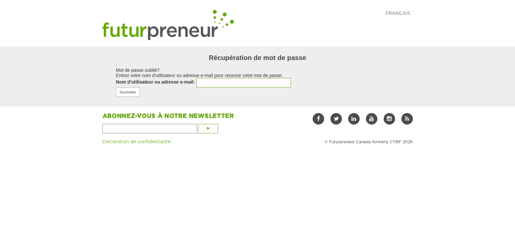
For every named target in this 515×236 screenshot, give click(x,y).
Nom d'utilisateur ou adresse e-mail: (155, 82)
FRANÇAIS (398, 13)
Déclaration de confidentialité (136, 141)
